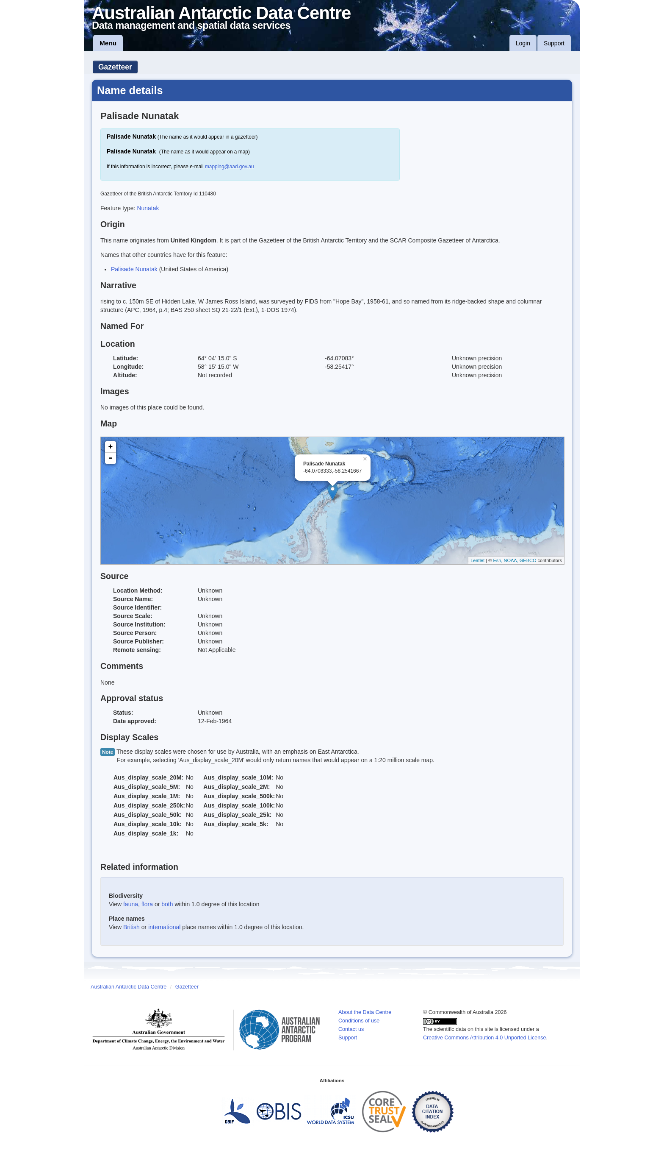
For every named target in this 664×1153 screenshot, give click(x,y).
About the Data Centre (364, 1012)
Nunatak (148, 208)
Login (523, 43)
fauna (130, 904)
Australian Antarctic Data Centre (128, 987)
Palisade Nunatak (134, 269)
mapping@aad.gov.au (229, 167)
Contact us (351, 1029)
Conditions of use (358, 1021)
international (164, 927)
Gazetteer (115, 67)
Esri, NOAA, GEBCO (514, 560)
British (131, 927)
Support (554, 43)
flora (147, 904)
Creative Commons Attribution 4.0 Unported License (484, 1038)
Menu (108, 43)
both (167, 904)
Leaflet (477, 560)
